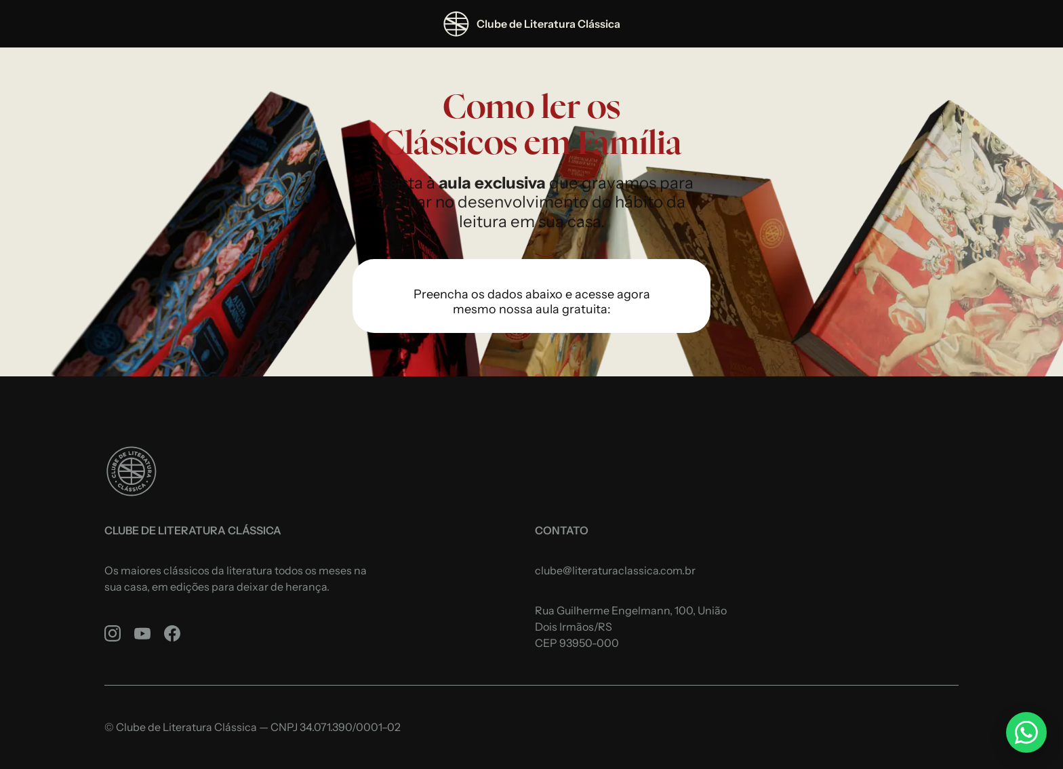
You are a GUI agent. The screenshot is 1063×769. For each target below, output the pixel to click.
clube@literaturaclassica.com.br (615, 570)
